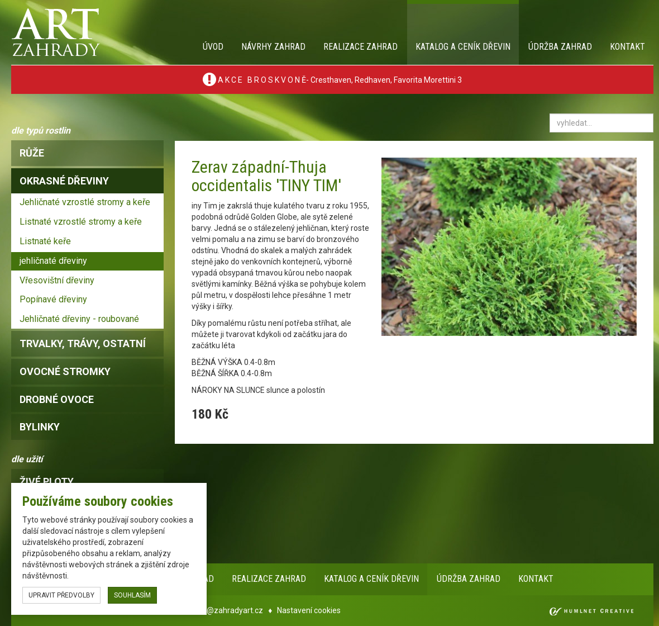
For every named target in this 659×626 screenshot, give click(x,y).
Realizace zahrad (360, 46)
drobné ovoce (57, 399)
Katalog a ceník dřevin (463, 46)
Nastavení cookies (309, 610)
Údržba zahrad (560, 46)
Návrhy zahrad (273, 46)
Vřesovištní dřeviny (57, 280)
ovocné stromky (65, 371)
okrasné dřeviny (64, 181)
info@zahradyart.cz (228, 610)
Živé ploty (47, 481)
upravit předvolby (61, 595)
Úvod (213, 46)
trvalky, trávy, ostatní (83, 343)
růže (32, 153)
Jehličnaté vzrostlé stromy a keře (85, 202)
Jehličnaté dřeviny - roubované (79, 319)
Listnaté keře (45, 241)
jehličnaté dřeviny (53, 260)
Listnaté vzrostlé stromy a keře (81, 221)
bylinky (40, 427)
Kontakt (627, 46)
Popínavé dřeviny (53, 299)
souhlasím (132, 595)
